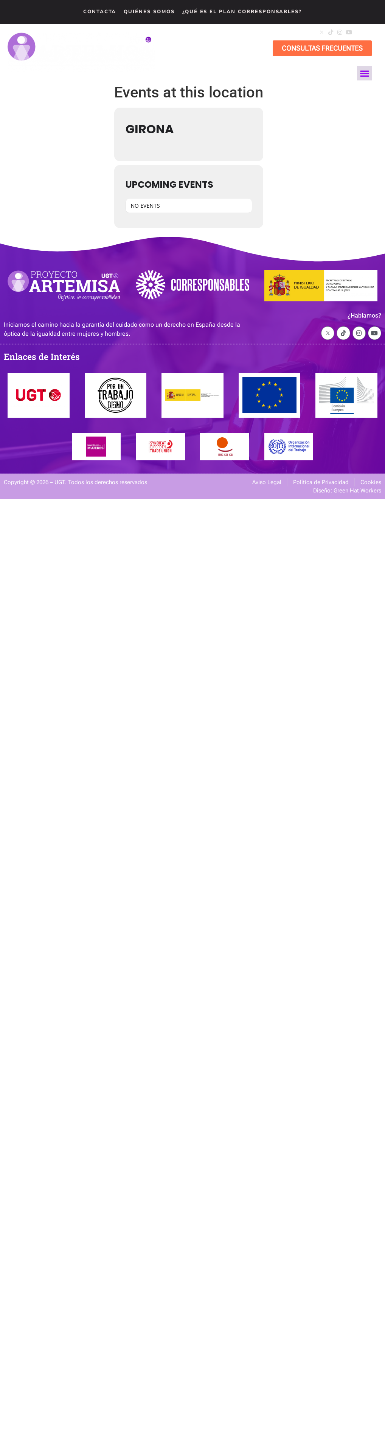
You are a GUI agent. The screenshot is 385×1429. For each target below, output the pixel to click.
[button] (366, 33)
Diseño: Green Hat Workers (347, 490)
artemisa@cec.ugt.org (238, 31)
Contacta (99, 11)
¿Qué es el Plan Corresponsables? (242, 11)
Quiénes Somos (149, 11)
